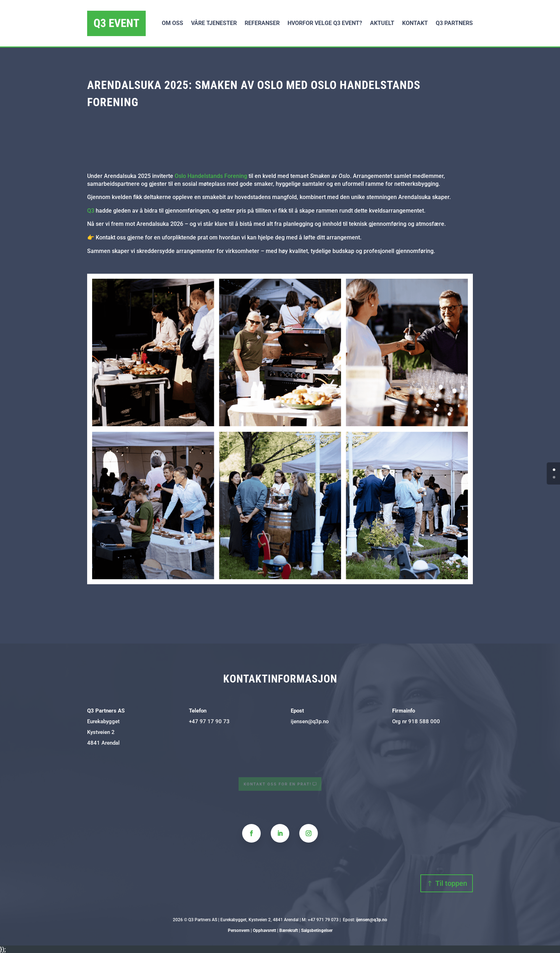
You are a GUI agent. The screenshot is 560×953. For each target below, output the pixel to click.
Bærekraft (288, 930)
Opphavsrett (264, 930)
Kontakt (415, 23)
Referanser (262, 23)
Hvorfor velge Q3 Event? (325, 23)
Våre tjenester (214, 23)
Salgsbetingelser (316, 930)
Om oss (172, 23)
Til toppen (451, 883)
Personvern (239, 930)
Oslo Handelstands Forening (211, 176)
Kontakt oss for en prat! (278, 784)
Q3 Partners (454, 23)
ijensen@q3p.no (310, 721)
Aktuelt (382, 23)
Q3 (90, 210)
